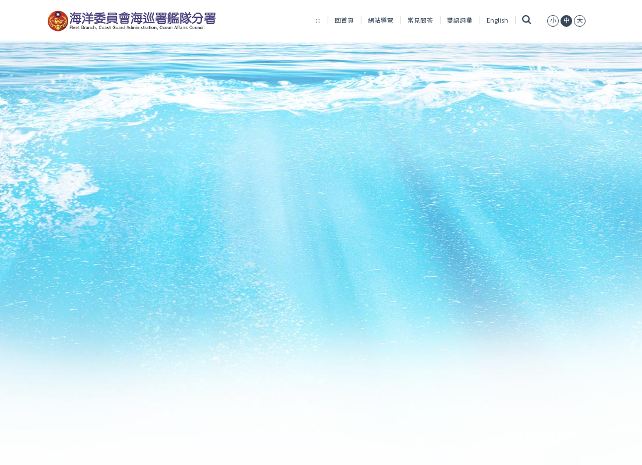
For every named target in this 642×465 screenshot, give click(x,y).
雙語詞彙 (460, 20)
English (497, 20)
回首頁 (344, 20)
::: (318, 20)
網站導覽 (380, 20)
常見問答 (420, 20)
